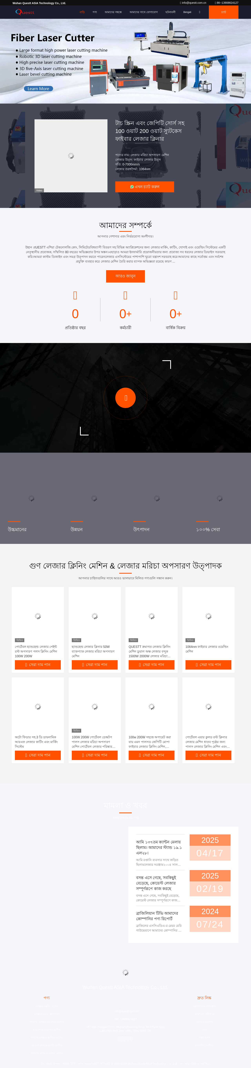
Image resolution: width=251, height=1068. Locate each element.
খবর (204, 1029)
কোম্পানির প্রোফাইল (204, 1006)
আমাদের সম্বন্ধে (113, 12)
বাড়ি (82, 12)
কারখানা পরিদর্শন (204, 1014)
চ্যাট (223, 12)
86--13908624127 (226, 2)
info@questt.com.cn (193, 2)
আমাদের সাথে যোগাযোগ (144, 12)
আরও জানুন (125, 276)
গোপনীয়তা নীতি (204, 1045)
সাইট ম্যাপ (204, 1037)
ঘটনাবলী (171, 12)
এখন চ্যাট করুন (144, 187)
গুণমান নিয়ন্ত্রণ (204, 1022)
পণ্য (95, 12)
